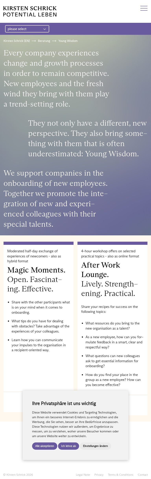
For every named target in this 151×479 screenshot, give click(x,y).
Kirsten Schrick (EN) (17, 41)
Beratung (44, 41)
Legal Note (83, 474)
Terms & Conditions (120, 474)
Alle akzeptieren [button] (44, 446)
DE (5, 4)
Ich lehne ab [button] (68, 446)
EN (12, 4)
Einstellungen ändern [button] (95, 446)
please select (27, 29)
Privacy (98, 474)
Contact (143, 474)
